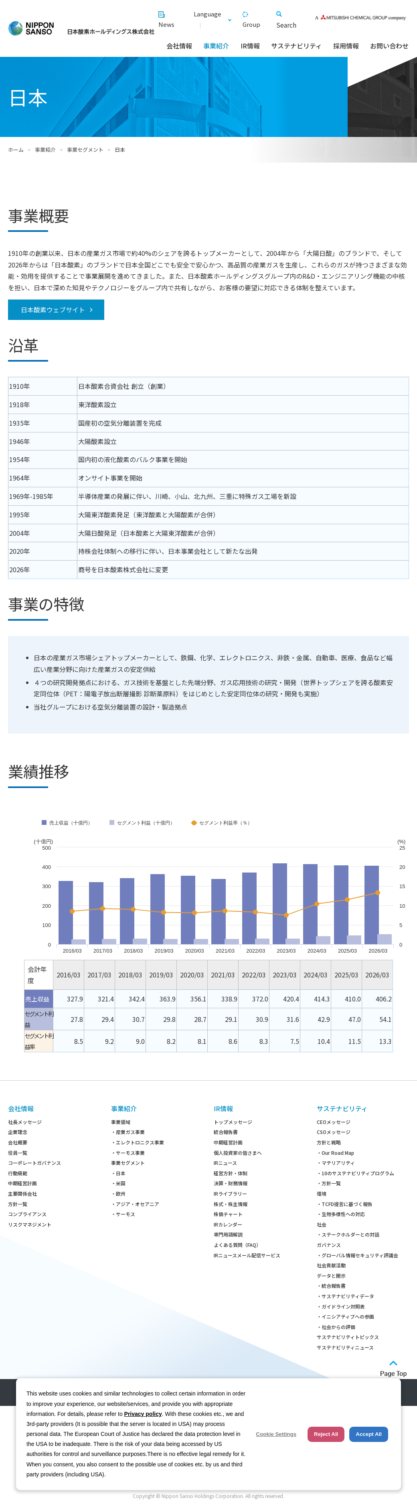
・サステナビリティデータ (345, 1296)
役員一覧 (17, 1152)
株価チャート (228, 1213)
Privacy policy (143, 1414)
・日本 (118, 1173)
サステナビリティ (296, 45)
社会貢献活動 (331, 1265)
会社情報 (179, 45)
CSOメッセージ (333, 1131)
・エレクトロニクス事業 (137, 1142)
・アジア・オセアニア (135, 1203)
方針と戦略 (329, 1142)
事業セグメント (85, 149)
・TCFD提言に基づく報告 (344, 1203)
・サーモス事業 (128, 1152)
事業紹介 (216, 45)
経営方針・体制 (230, 1173)
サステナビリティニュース (345, 1347)
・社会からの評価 (336, 1326)
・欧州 (118, 1193)
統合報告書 (226, 1131)
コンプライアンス (27, 1213)
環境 (321, 1193)
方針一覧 (17, 1203)
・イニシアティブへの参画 (345, 1316)
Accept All (369, 1434)
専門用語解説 (228, 1234)
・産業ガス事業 (128, 1131)
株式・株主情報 (230, 1203)
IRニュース (225, 1162)
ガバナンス (329, 1244)
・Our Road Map (335, 1152)
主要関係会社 (22, 1193)
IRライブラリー (230, 1193)
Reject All (326, 1434)
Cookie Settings (276, 1434)
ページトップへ (394, 1369)
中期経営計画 (22, 1183)
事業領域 (120, 1121)
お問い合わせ (389, 45)
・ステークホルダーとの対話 (348, 1234)
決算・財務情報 (230, 1183)
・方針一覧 (329, 1183)
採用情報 (346, 45)
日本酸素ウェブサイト (53, 309)
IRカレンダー (228, 1224)
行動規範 (17, 1173)
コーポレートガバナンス (34, 1162)
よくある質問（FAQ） (237, 1244)
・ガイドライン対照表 (341, 1306)
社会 (321, 1224)
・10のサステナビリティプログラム (355, 1173)
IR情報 (250, 45)
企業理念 (17, 1131)
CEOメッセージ (333, 1121)
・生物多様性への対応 (341, 1213)
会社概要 (17, 1142)
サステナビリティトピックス (348, 1336)
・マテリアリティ (336, 1162)
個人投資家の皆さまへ (238, 1152)
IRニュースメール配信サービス (247, 1255)
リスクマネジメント (29, 1224)
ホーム (16, 149)
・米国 (118, 1183)
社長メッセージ (25, 1121)
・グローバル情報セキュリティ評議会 (357, 1255)
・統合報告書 (331, 1285)
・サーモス (123, 1213)
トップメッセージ (233, 1121)
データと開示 (331, 1275)
